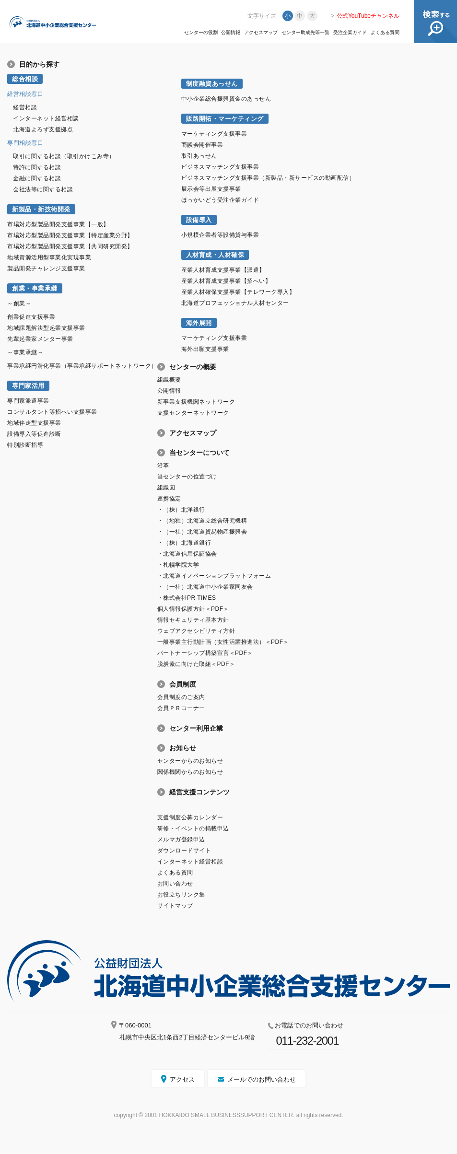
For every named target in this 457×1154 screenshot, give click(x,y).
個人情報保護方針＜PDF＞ (193, 609)
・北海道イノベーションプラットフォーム (214, 575)
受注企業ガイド (350, 32)
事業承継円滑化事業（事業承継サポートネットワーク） (82, 365)
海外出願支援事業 (205, 349)
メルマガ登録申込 (181, 839)
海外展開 (199, 322)
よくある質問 (385, 32)
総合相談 (25, 78)
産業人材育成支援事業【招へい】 (226, 281)
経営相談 (25, 107)
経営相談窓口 (25, 94)
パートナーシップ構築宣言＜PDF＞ (205, 653)
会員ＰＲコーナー (181, 708)
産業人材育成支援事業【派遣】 (223, 270)
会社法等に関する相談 (43, 189)
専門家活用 (28, 385)
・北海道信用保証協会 (187, 553)
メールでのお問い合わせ (261, 1079)
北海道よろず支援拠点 (43, 129)
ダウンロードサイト (184, 850)
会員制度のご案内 (181, 697)
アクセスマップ (261, 32)
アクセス (182, 1079)
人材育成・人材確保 (215, 254)
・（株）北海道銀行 (184, 542)
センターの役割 (201, 32)
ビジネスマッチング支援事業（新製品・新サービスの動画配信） (268, 178)
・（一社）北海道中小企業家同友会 (205, 586)
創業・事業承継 (35, 288)
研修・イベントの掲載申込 (193, 828)
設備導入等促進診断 (34, 434)
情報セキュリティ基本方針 (193, 620)
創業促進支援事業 (31, 317)
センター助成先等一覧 (305, 32)
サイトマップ (175, 905)
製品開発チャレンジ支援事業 (46, 268)
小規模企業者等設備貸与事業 (220, 235)
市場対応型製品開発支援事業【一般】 (58, 224)
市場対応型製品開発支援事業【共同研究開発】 (70, 246)
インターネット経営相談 (46, 118)
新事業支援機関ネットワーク (196, 401)
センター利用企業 (196, 728)
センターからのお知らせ (190, 761)
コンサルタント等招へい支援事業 (52, 411)
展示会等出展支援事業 (211, 189)
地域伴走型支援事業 (34, 423)
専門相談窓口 (25, 143)
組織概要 (169, 379)
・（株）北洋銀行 (181, 509)
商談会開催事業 (202, 144)
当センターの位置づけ (187, 476)
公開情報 (230, 32)
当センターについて (199, 452)
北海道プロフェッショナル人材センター (235, 303)
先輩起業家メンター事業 (40, 339)
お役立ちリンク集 (181, 894)
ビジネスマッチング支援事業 (220, 166)
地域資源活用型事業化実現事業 (49, 257)
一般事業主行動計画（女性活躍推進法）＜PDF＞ (223, 642)
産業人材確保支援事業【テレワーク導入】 (238, 292)
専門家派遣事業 (28, 400)
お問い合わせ (175, 883)
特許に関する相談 (37, 167)
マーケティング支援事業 (214, 133)
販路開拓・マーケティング (225, 118)
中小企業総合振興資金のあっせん (226, 98)
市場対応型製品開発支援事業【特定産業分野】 (70, 235)
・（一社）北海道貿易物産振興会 (202, 531)
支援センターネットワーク (193, 412)
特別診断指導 (25, 445)
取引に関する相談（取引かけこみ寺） (64, 156)
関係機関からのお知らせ (190, 772)
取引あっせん (199, 155)
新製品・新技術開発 (41, 209)
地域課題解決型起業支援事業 (46, 328)
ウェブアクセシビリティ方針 (196, 631)
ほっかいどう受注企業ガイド (220, 200)
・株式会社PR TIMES (186, 597)
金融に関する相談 (37, 178)
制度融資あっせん (212, 83)
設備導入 (199, 219)
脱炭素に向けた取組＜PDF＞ (196, 664)
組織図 (166, 487)
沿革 (163, 465)
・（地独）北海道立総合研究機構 (202, 520)
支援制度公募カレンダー (190, 817)
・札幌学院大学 (178, 564)
